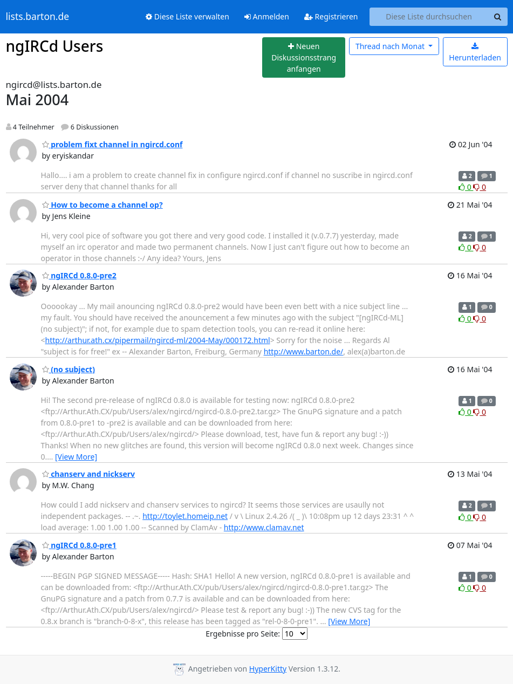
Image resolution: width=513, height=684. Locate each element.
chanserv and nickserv (88, 474)
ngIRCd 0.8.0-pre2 (79, 275)
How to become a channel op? (102, 205)
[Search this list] (429, 17)
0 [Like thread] (466, 187)
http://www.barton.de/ (304, 351)
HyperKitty (267, 669)
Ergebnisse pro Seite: (243, 633)
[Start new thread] (303, 57)
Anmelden (266, 16)
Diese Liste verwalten (187, 16)
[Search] (498, 17)
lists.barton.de (38, 16)
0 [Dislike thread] (479, 187)
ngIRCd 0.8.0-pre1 (79, 545)
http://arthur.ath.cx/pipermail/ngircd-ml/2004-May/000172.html (157, 340)
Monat (391, 46)
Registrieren (331, 16)
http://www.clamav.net (264, 527)
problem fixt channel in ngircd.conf (112, 144)
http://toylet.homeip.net (185, 516)
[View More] (76, 457)
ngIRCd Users (55, 46)
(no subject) (68, 369)
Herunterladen (475, 53)
